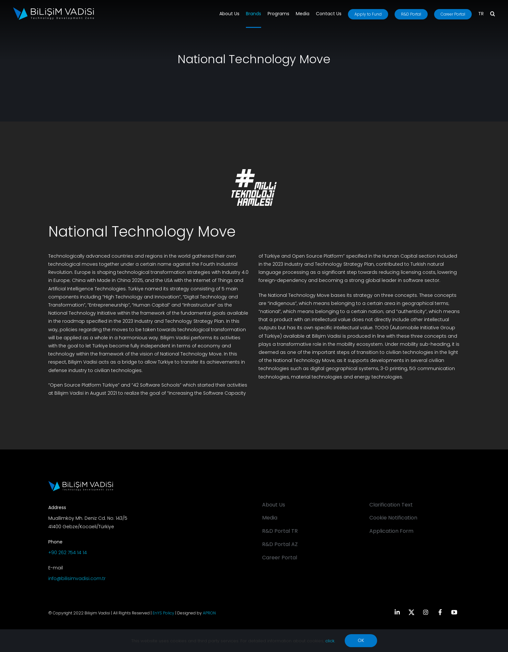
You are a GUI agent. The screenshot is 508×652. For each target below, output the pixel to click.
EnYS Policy (163, 613)
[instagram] (425, 612)
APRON (209, 613)
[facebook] (439, 612)
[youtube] (454, 612)
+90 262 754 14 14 (67, 552)
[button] (492, 14)
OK (361, 640)
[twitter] (411, 612)
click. (330, 641)
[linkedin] (397, 612)
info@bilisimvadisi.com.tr (77, 578)
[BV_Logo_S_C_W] (53, 9)
